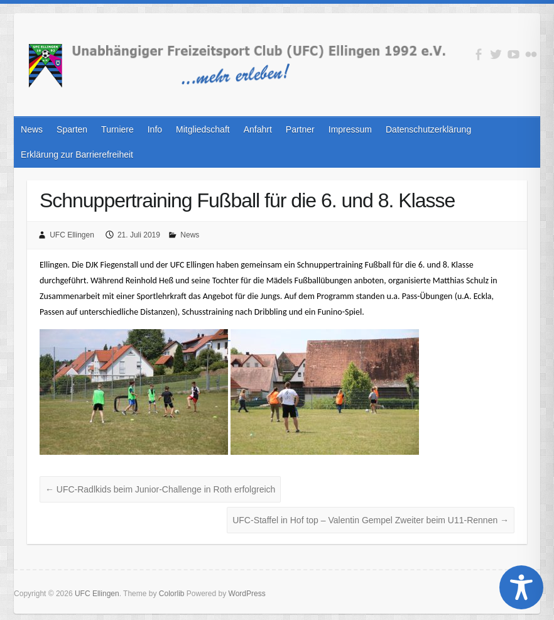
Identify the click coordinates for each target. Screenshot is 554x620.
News (32, 129)
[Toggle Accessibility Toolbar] (521, 587)
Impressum (350, 129)
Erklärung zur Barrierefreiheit (77, 155)
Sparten (72, 129)
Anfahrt (258, 129)
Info (155, 129)
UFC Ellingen (72, 235)
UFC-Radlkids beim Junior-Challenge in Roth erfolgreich (160, 489)
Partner (300, 129)
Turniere (117, 129)
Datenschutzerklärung (428, 129)
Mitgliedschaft (203, 129)
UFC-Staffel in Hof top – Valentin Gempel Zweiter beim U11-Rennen (370, 520)
